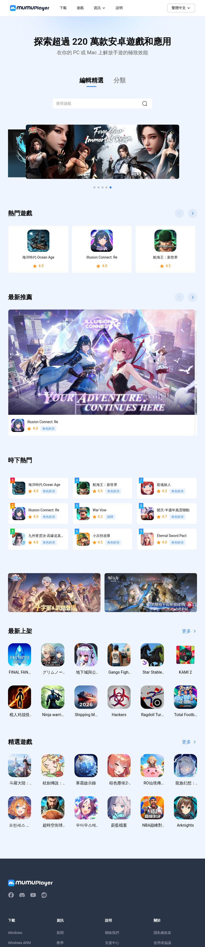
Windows (15, 858)
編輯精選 (91, 80)
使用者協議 (162, 868)
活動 (60, 878)
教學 (60, 868)
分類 (120, 80)
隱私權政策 (162, 858)
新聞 (60, 858)
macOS (14, 878)
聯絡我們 (112, 858)
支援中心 (112, 868)
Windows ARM (19, 868)
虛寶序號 (64, 888)
